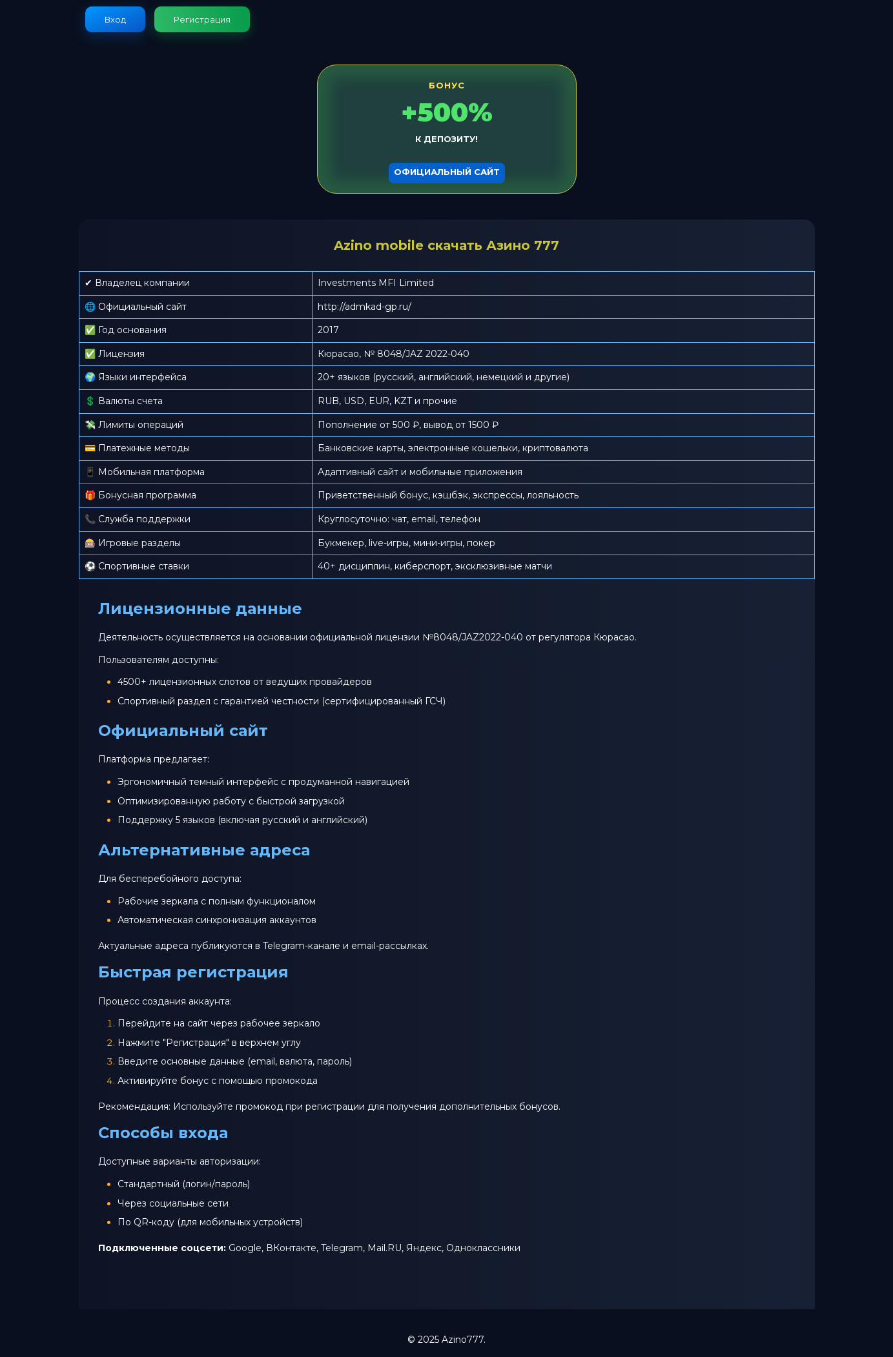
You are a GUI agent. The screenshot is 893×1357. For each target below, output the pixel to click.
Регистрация (202, 19)
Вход (115, 19)
